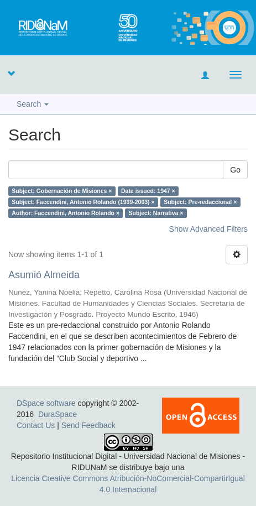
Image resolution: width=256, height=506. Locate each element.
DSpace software (46, 403)
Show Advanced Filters (208, 229)
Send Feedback (88, 425)
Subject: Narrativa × (156, 213)
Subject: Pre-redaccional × (200, 202)
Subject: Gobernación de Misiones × (62, 190)
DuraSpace (57, 414)
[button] (11, 73)
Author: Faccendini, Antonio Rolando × (65, 213)
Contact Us (36, 425)
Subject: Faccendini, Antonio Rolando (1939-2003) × (83, 202)
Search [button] (33, 104)
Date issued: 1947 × (148, 190)
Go (235, 169)
